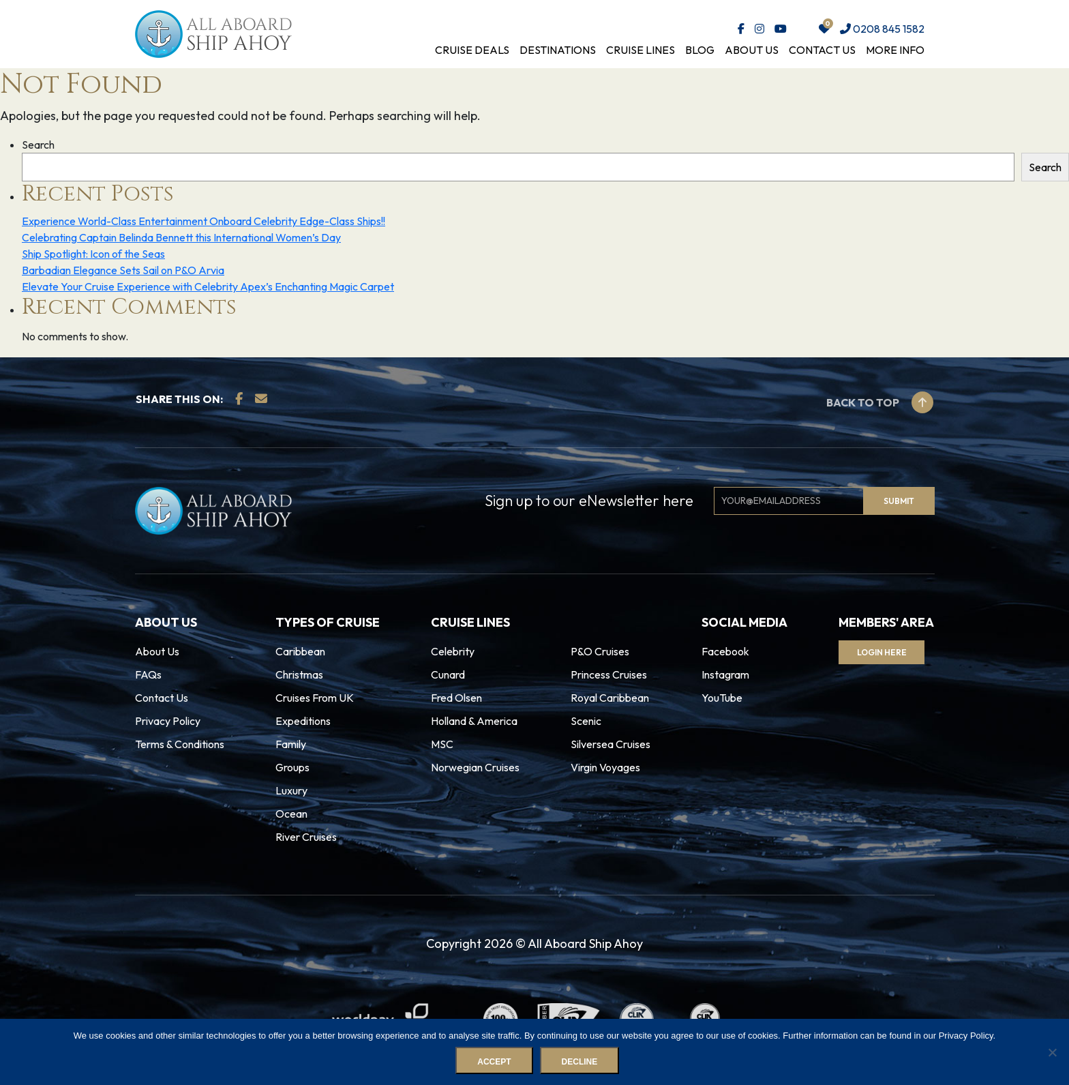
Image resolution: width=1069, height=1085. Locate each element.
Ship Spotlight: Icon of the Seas (93, 254)
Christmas (299, 674)
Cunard (448, 674)
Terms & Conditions (179, 744)
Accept (494, 1062)
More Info (895, 50)
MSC (442, 744)
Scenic (586, 721)
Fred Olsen (456, 697)
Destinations (558, 50)
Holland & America (474, 721)
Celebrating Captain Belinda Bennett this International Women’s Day (181, 237)
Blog (699, 50)
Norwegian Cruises (475, 767)
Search (38, 144)
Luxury (291, 790)
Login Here (884, 652)
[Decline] (1052, 1052)
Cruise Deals (472, 50)
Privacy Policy (167, 721)
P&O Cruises (600, 651)
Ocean (291, 813)
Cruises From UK (314, 697)
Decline (580, 1062)
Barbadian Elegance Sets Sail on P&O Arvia (123, 270)
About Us (752, 50)
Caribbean (300, 651)
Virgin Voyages (605, 767)
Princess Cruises (609, 674)
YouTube (722, 697)
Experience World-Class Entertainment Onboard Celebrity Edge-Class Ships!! (203, 221)
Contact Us (822, 50)
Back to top (879, 402)
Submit (899, 501)
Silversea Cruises (610, 744)
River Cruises (306, 837)
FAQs (148, 674)
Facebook (725, 651)
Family (290, 744)
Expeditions (303, 721)
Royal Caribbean (610, 697)
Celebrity (453, 651)
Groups (292, 767)
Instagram (725, 674)
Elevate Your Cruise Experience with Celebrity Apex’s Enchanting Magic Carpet (208, 286)
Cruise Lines (640, 50)
